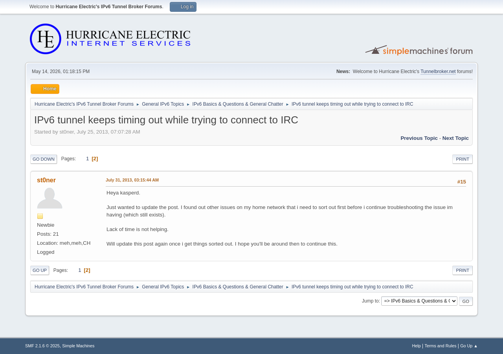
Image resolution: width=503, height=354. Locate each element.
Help (416, 345)
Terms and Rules (441, 345)
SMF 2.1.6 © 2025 (42, 345)
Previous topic (419, 138)
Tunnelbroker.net (438, 71)
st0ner (46, 180)
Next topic (455, 138)
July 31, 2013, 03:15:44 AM (132, 180)
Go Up (40, 270)
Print (462, 159)
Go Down (44, 159)
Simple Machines (78, 345)
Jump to (370, 301)
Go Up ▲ (469, 345)
